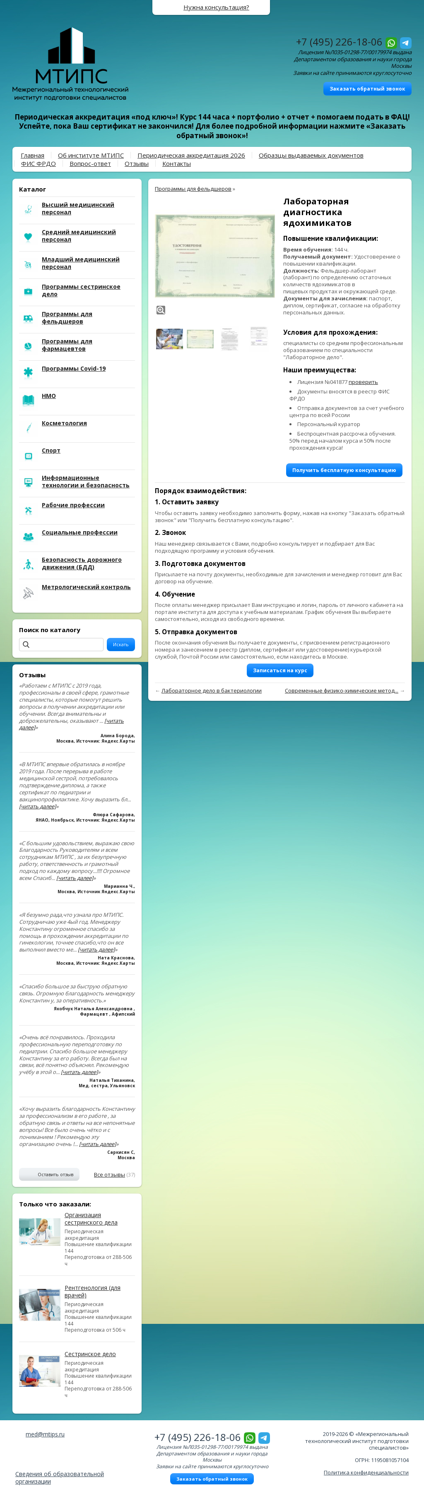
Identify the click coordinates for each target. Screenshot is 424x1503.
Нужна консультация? (216, 7)
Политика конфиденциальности (366, 1472)
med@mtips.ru (45, 1434)
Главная (32, 155)
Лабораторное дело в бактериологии (211, 690)
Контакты (176, 163)
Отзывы (137, 163)
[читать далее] (37, 806)
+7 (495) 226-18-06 (339, 41)
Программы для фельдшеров (193, 188)
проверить (363, 382)
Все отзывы (109, 1174)
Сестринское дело (90, 1354)
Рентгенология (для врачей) (92, 1291)
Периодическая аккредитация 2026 (191, 155)
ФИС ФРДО (38, 163)
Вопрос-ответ (90, 163)
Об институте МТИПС (91, 155)
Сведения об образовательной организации (59, 1477)
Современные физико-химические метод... (341, 690)
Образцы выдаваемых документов (311, 155)
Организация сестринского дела (91, 1218)
